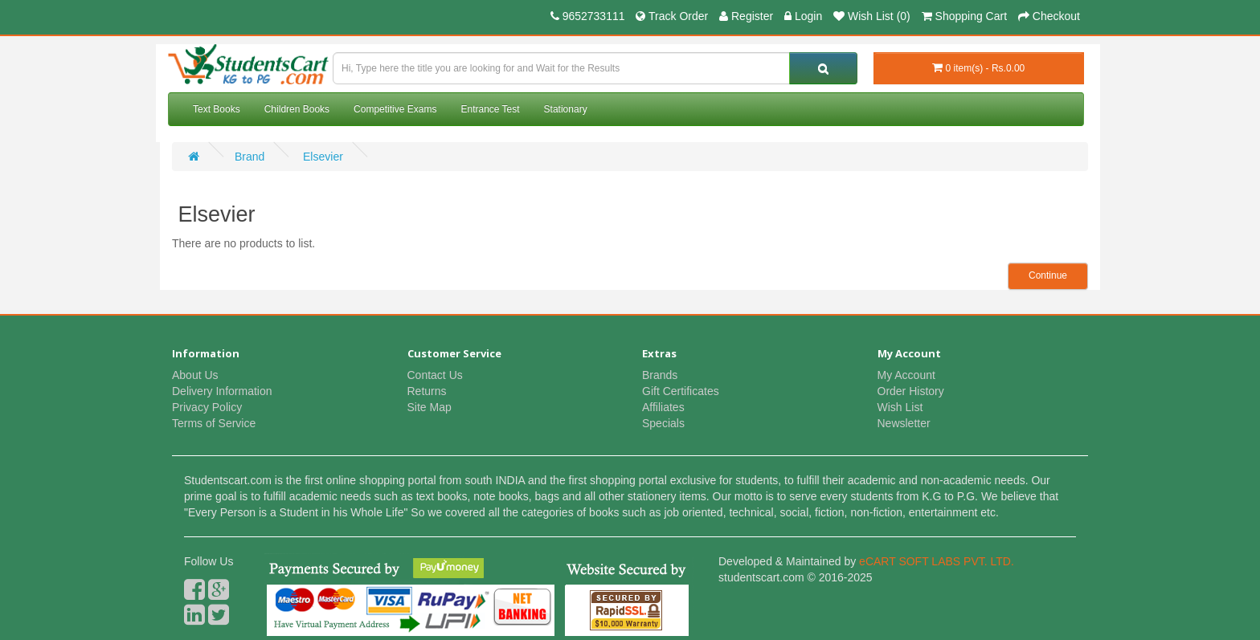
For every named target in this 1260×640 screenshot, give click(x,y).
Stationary (565, 109)
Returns (427, 391)
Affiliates (663, 407)
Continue (1048, 275)
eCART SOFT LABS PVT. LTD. (936, 561)
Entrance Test (489, 109)
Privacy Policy (207, 407)
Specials (663, 423)
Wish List (900, 407)
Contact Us (435, 375)
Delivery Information (222, 391)
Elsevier (321, 156)
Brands (659, 375)
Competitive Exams (395, 109)
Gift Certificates (680, 391)
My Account (906, 375)
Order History (911, 391)
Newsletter (904, 423)
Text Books (216, 109)
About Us (195, 375)
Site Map (429, 407)
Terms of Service (214, 423)
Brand (249, 156)
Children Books (296, 109)
